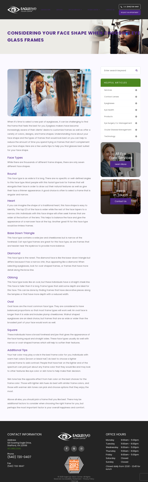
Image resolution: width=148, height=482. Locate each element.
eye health (109, 110)
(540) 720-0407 (19, 457)
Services (59, 10)
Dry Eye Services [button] (75, 10)
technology (110, 137)
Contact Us (110, 10)
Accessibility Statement (71, 479)
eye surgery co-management (119, 124)
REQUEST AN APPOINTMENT (129, 12)
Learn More (120, 165)
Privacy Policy (88, 479)
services (108, 90)
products (108, 117)
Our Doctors (45, 10)
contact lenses (112, 97)
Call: (130, 7)
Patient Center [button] (94, 10)
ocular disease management (119, 131)
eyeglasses (110, 103)
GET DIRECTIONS (14, 448)
